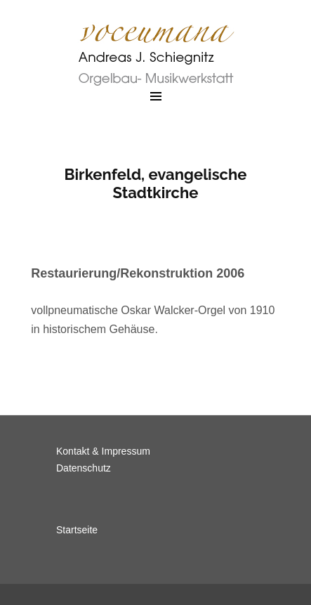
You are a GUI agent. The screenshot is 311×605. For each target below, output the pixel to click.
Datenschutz (83, 468)
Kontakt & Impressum (103, 451)
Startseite (77, 529)
